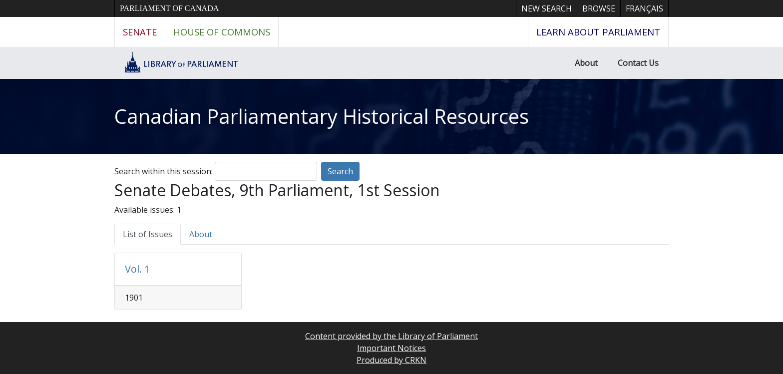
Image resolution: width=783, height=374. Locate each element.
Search (340, 171)
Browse (598, 8)
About (586, 62)
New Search (546, 8)
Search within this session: (163, 171)
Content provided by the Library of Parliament (391, 336)
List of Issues (147, 234)
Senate (140, 31)
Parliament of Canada (169, 8)
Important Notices (391, 348)
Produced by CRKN (391, 360)
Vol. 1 (137, 269)
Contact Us (638, 62)
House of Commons (221, 31)
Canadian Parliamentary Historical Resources (321, 116)
